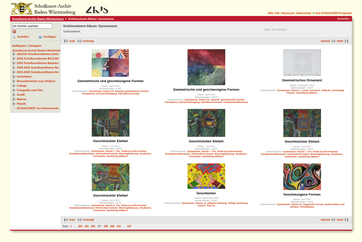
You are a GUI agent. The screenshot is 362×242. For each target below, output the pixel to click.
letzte (340, 41)
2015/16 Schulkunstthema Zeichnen (40, 53)
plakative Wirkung (217, 203)
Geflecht (326, 90)
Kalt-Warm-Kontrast (128, 93)
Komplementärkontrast (235, 102)
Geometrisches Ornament (302, 80)
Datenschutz (303, 13)
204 (80, 226)
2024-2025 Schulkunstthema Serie (39, 72)
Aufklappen (19, 45)
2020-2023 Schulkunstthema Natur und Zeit (45, 67)
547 (129, 226)
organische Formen (313, 204)
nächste (325, 41)
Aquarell (119, 91)
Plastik (21, 103)
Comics (202, 205)
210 (119, 226)
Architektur (24, 76)
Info (277, 13)
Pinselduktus (307, 207)
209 (112, 226)
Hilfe (270, 13)
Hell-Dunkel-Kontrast (106, 153)
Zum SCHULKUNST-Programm (332, 13)
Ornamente (99, 156)
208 (106, 226)
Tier (118, 151)
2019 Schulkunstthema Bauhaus (38, 63)
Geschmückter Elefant (110, 141)
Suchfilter (23, 36)
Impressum (287, 13)
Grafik (21, 94)
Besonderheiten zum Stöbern (36, 81)
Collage (22, 85)
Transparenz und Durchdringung (99, 93)
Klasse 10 (201, 203)
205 (86, 226)
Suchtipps (50, 36)
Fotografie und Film (30, 90)
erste (72, 41)
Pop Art (211, 205)
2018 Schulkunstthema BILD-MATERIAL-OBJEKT (49, 58)
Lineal (305, 90)
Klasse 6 (110, 205)
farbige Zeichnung (238, 203)
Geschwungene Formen (302, 194)
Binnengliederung (129, 153)
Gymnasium (95, 91)
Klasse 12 (108, 91)
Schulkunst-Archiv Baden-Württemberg (38, 18)
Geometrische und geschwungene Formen (110, 81)
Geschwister (206, 193)
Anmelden (343, 18)
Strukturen (145, 153)
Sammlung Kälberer (307, 93)
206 (93, 226)
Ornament (314, 90)
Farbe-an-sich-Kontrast (133, 151)
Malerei (21, 99)
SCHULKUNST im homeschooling (39, 108)
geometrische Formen (137, 91)
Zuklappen (35, 45)
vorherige (88, 41)
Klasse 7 (295, 90)
